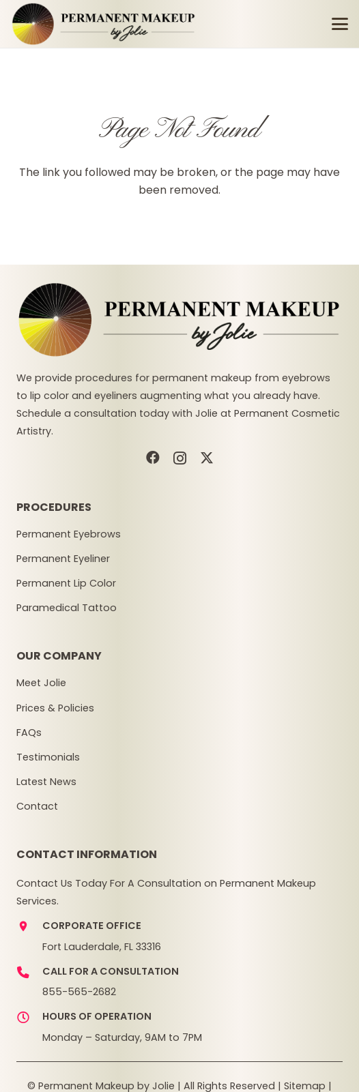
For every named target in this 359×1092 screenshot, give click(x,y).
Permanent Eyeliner (63, 558)
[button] (340, 24)
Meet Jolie (41, 683)
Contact (37, 806)
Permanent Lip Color (66, 583)
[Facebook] (153, 457)
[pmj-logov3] (104, 24)
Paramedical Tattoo (66, 608)
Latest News (46, 781)
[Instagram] (179, 458)
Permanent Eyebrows (68, 534)
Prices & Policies (55, 708)
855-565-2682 (79, 992)
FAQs (29, 732)
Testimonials (48, 757)
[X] (207, 458)
